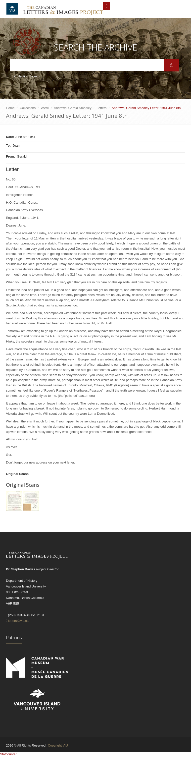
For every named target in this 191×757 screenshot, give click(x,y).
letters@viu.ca (18, 621)
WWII (45, 108)
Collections (28, 108)
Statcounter (8, 754)
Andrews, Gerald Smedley (73, 108)
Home (10, 108)
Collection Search (26, 76)
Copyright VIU (58, 745)
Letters (102, 108)
